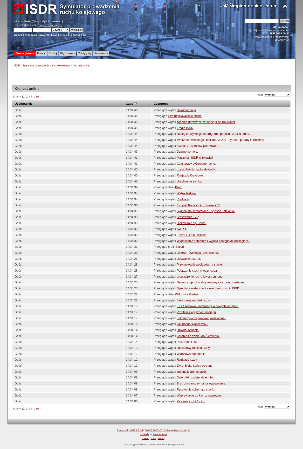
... (34, 96)
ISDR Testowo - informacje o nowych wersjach (208, 306)
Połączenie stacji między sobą (197, 270)
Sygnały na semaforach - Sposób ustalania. (206, 211)
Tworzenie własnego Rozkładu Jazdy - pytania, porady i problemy (220, 140)
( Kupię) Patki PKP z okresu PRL (198, 205)
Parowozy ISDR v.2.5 (191, 401)
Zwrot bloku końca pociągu (195, 365)
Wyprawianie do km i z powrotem (199, 395)
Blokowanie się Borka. (192, 223)
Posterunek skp (187, 342)
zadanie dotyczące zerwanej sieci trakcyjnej (206, 122)
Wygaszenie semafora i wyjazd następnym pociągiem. (213, 241)
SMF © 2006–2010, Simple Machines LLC (167, 430)
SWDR (181, 229)
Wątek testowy (186, 193)
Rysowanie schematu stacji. (196, 389)
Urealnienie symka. (189, 181)
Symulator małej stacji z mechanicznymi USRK (208, 288)
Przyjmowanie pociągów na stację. (200, 264)
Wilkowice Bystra (186, 294)
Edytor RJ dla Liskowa (192, 235)
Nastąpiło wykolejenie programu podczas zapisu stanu (213, 134)
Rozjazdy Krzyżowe (190, 175)
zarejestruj (56, 21)
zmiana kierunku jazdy (191, 371)
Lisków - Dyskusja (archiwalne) (197, 252)
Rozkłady (183, 199)
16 (37, 96)
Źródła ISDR (185, 128)
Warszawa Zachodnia (191, 354)
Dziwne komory (187, 151)
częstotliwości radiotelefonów (196, 169)
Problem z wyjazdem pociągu (196, 312)
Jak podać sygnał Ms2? (192, 324)
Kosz (178, 187)
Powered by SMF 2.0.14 (130, 430)
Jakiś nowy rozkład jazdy (193, 300)
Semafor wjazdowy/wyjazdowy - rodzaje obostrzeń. (211, 282)
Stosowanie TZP (188, 217)
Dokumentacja (186, 110)
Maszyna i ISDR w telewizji (195, 157)
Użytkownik (23, 103)
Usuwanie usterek (189, 258)
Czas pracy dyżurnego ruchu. (196, 163)
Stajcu (179, 246)
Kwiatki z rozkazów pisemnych (197, 146)
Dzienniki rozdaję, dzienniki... (196, 377)
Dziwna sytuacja (188, 330)
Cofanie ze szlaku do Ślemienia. (198, 336)
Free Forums (160, 434)
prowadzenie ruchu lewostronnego (200, 276)
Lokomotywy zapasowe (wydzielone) (201, 318)
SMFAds (144, 434)
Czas (131, 103)
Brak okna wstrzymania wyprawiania (201, 383)
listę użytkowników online (185, 116)
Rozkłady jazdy (187, 359)
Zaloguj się (38, 21)
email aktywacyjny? (50, 25)
